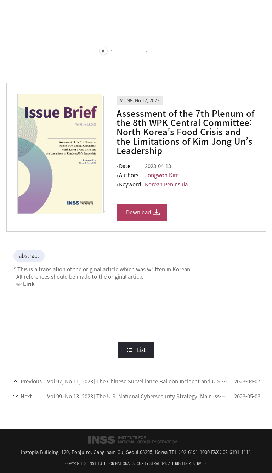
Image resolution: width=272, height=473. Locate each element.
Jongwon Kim (162, 175)
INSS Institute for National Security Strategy (136, 9)
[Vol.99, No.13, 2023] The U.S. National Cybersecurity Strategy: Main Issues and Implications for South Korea (139, 396)
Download (138, 212)
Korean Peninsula (166, 184)
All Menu (260, 9)
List (141, 350)
